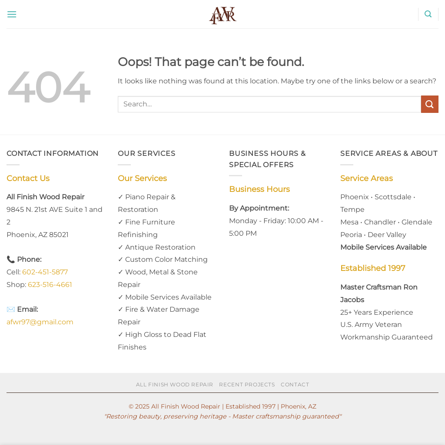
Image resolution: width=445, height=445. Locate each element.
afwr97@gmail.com (40, 322)
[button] (12, 14)
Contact (295, 384)
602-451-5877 (45, 272)
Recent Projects (247, 384)
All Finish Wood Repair (174, 384)
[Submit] (429, 104)
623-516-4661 (50, 284)
